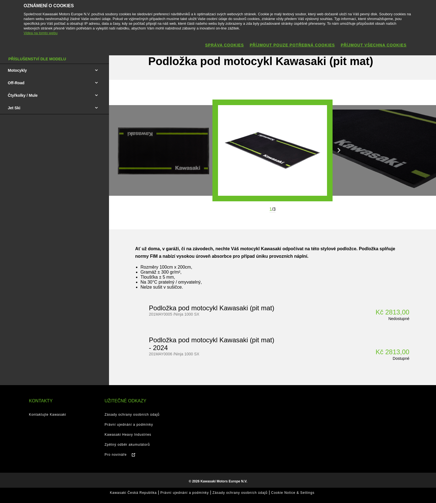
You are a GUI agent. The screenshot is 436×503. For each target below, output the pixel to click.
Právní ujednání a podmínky (129, 425)
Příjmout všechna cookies (374, 45)
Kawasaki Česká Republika (133, 493)
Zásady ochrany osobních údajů (132, 415)
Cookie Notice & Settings (292, 493)
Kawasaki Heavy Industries (128, 435)
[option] (272, 150)
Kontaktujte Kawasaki (47, 415)
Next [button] (339, 150)
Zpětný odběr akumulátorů (127, 445)
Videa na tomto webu (41, 33)
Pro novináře (116, 455)
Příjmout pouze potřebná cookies (292, 45)
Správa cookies (224, 45)
